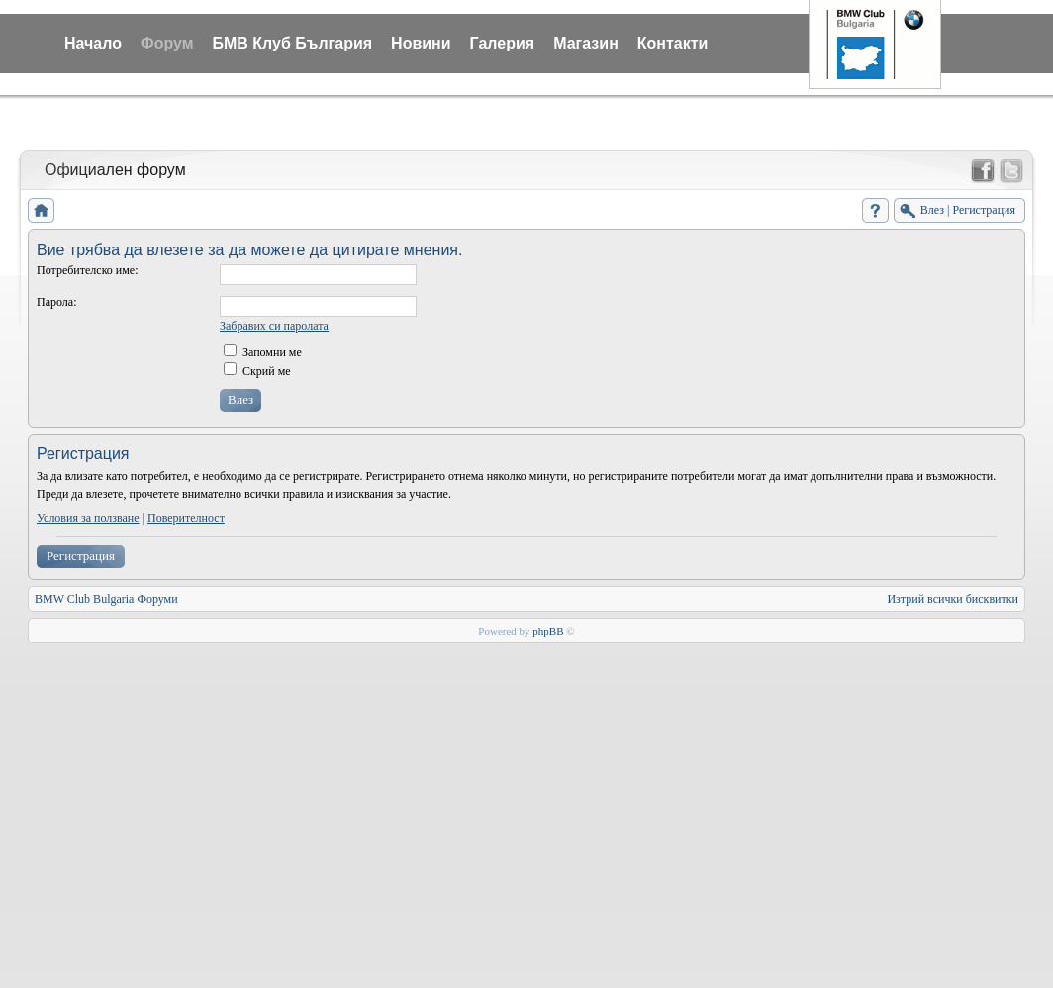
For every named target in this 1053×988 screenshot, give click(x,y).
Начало (93, 43)
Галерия (502, 43)
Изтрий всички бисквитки (952, 599)
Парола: (56, 302)
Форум (167, 43)
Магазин (586, 43)
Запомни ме (263, 352)
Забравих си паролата (274, 326)
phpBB (547, 631)
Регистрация (81, 555)
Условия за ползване (88, 518)
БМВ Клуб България (292, 43)
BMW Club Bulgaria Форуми (106, 599)
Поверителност (186, 518)
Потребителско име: (88, 270)
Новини (421, 43)
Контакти (673, 43)
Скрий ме (257, 371)
